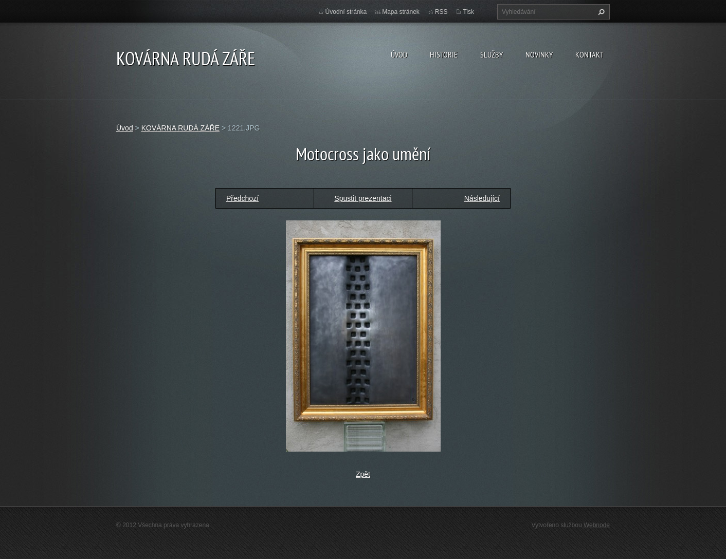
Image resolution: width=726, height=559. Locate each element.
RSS (441, 11)
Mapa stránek (401, 11)
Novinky (539, 54)
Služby (491, 54)
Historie (444, 54)
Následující (482, 198)
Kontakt (589, 54)
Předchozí (242, 198)
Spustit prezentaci (362, 198)
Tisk (468, 11)
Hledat (600, 12)
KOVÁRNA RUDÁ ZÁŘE (180, 128)
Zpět (363, 474)
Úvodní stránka (346, 11)
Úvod (399, 54)
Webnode (597, 525)
